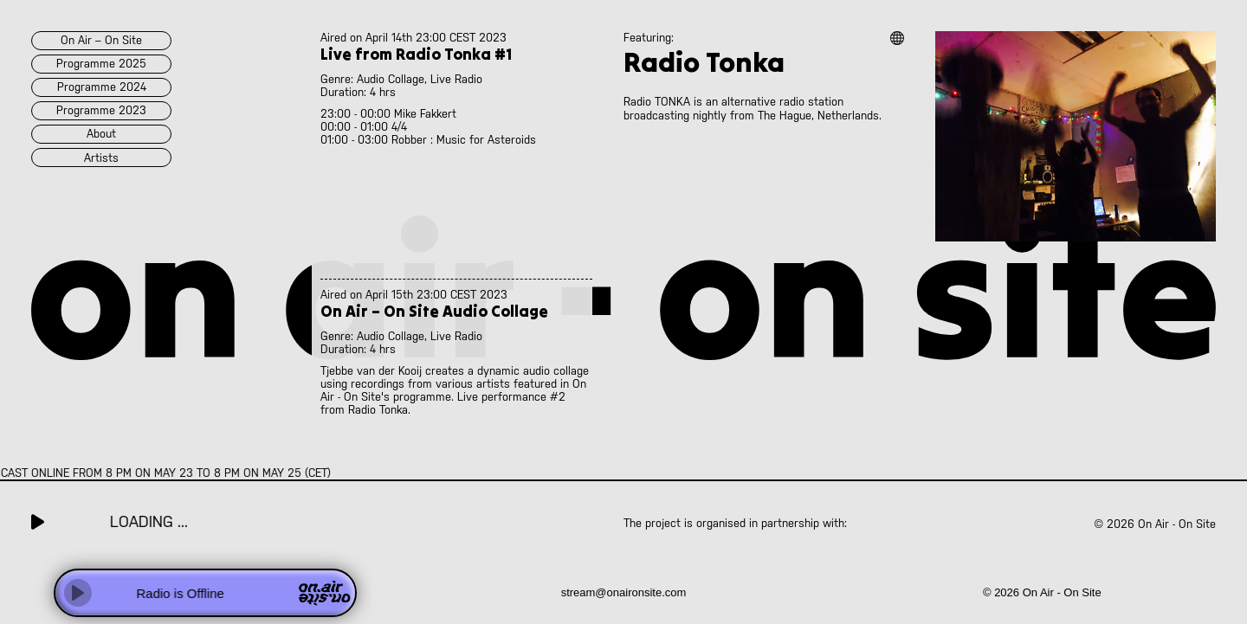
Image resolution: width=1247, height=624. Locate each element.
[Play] (78, 593)
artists (101, 157)
